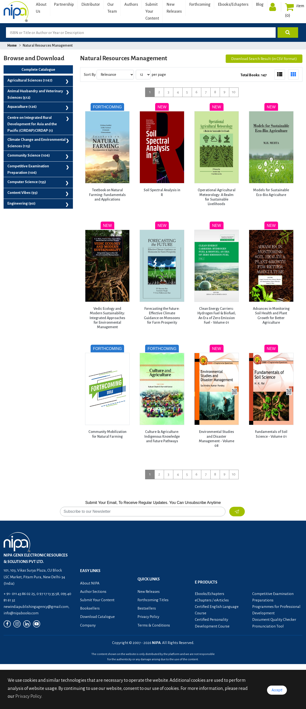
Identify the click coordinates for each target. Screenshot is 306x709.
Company (88, 625)
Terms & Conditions (153, 625)
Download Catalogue (97, 617)
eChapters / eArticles (212, 600)
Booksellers (90, 608)
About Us (41, 8)
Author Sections (93, 591)
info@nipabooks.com (21, 613)
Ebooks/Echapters (233, 4)
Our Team (112, 8)
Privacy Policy (148, 617)
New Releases (174, 8)
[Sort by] (115, 74)
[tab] (279, 74)
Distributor (90, 4)
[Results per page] (143, 74)
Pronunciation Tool (268, 626)
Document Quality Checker (274, 619)
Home (12, 45)
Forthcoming (199, 4)
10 (233, 92)
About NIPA (89, 583)
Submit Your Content (152, 11)
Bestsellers (146, 608)
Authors (131, 4)
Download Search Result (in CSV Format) (264, 59)
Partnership (64, 4)
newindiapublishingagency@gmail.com (36, 607)
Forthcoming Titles (153, 600)
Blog (259, 4)
